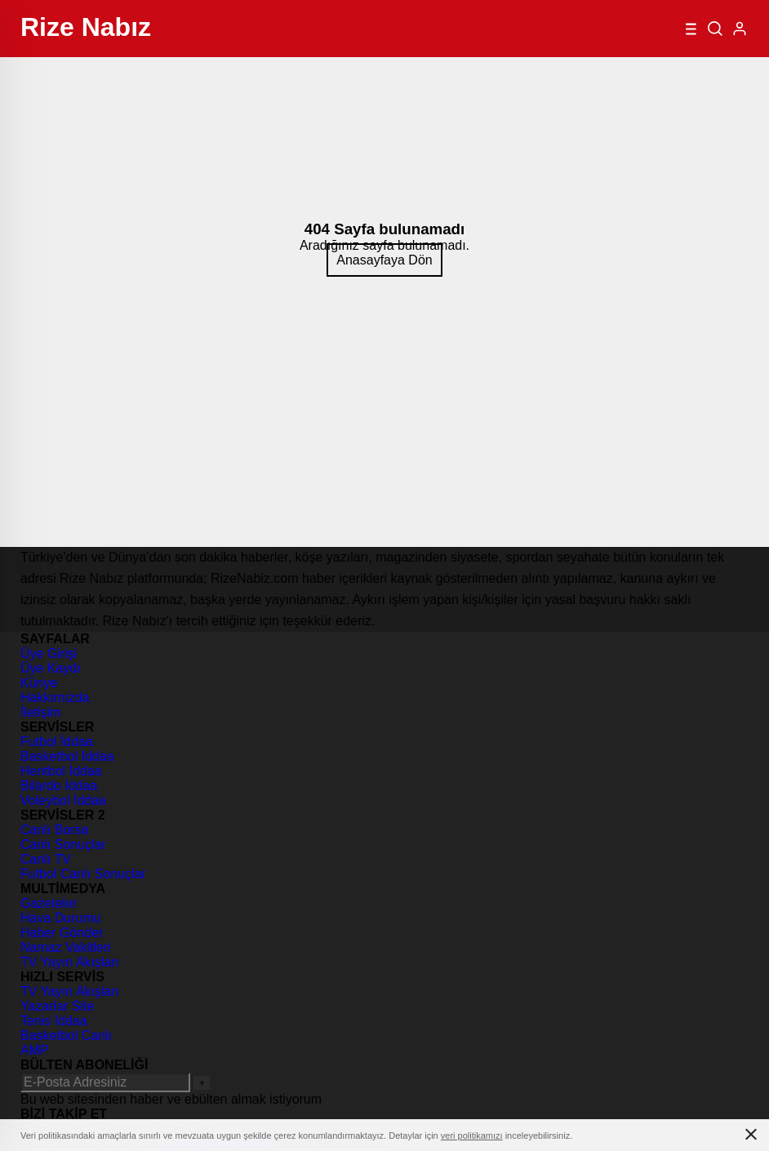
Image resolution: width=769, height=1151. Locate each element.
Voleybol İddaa (63, 800)
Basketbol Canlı (66, 1035)
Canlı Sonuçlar (63, 844)
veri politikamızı (472, 1135)
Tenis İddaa (53, 1021)
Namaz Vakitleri (65, 947)
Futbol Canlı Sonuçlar (83, 874)
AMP (34, 1050)
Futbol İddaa (56, 742)
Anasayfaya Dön (384, 260)
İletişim (40, 712)
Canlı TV (45, 859)
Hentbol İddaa (61, 771)
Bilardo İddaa (58, 786)
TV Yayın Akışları (69, 962)
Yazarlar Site (57, 1006)
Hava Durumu (60, 918)
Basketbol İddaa (67, 756)
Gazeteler (48, 903)
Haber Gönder (61, 933)
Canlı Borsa (54, 830)
